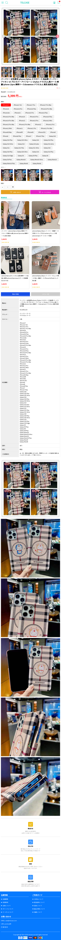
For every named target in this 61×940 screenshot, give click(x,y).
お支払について (37, 899)
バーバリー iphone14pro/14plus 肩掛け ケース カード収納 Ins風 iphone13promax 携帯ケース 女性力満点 (15, 233)
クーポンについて (7, 912)
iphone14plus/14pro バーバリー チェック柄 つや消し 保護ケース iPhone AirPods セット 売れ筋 (45, 278)
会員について (6, 905)
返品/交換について (38, 909)
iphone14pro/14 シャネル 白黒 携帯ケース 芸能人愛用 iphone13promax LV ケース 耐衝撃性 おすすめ (14, 278)
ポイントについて (7, 909)
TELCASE (24, 2)
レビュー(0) (45, 294)
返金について (37, 905)
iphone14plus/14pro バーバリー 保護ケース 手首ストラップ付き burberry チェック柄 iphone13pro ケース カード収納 (45, 233)
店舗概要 (4, 899)
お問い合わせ (15, 192)
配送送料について (38, 902)
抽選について (37, 912)
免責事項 (4, 902)
